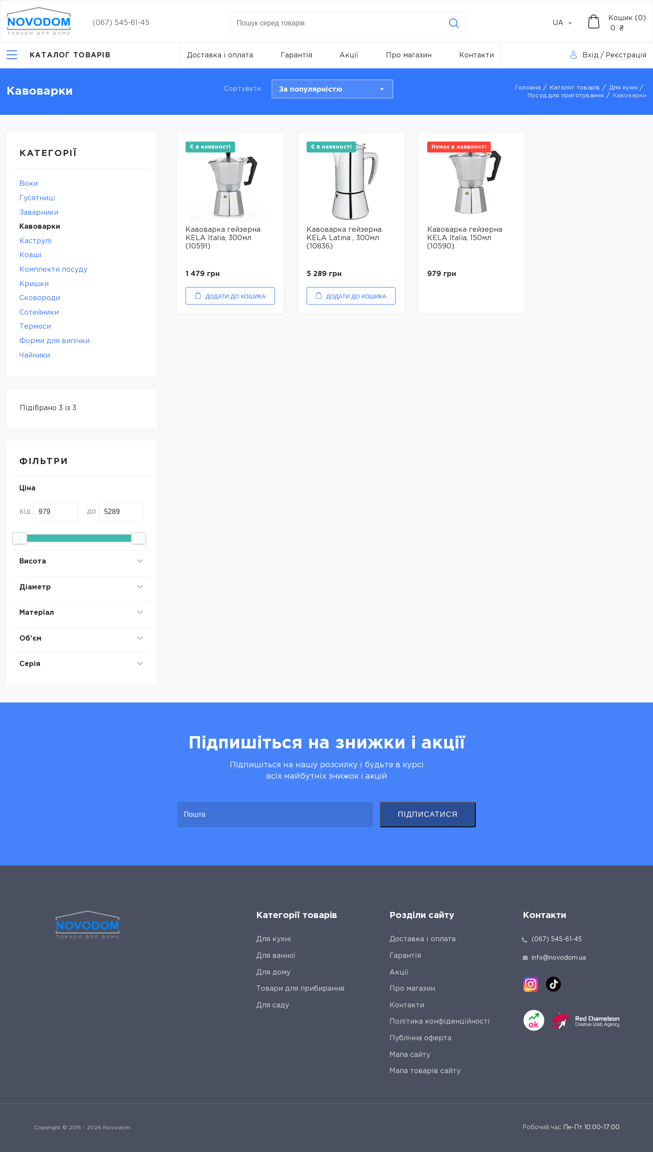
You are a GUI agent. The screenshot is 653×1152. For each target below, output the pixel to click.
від (25, 511)
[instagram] (531, 984)
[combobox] (567, 23)
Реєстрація (626, 55)
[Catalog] (59, 55)
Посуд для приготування (566, 95)
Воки (28, 184)
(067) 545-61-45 (121, 23)
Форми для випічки (54, 341)
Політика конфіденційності (439, 1021)
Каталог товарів (575, 87)
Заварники (38, 212)
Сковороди (39, 298)
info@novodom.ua (554, 958)
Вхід (590, 55)
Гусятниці (37, 198)
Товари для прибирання (300, 988)
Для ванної (276, 956)
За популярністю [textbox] (311, 89)
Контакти (476, 55)
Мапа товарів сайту (424, 1071)
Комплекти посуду (53, 269)
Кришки (34, 284)
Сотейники (39, 312)
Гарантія (296, 55)
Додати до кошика (236, 296)
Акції (348, 55)
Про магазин (409, 55)
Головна (528, 87)
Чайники (34, 355)
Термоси (35, 326)
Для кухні (623, 87)
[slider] (19, 538)
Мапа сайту (409, 1055)
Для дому (273, 972)
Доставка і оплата (220, 55)
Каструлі (35, 241)
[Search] (454, 23)
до (91, 511)
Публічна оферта (420, 1038)
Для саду (272, 1005)
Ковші (30, 255)
